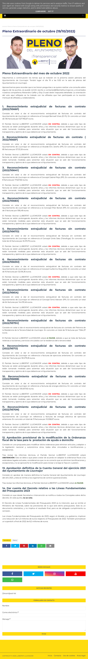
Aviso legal (81, 656)
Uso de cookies (69, 656)
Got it (51, 11)
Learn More (41, 11)
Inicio (4, 26)
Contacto (57, 656)
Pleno (9, 26)
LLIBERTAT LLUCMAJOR (24, 656)
